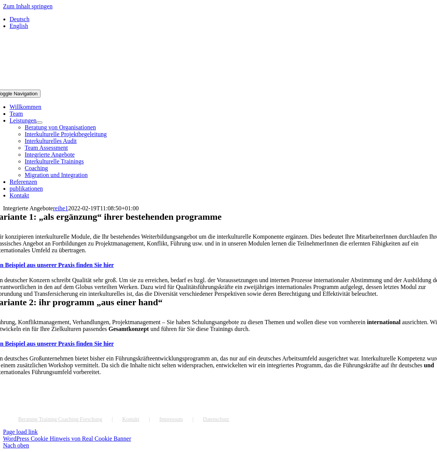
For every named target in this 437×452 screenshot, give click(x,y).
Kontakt (130, 419)
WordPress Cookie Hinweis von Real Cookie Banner (67, 438)
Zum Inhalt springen (28, 6)
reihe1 (60, 208)
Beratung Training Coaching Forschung (60, 419)
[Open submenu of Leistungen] (39, 122)
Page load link (20, 432)
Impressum (171, 419)
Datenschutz (216, 419)
